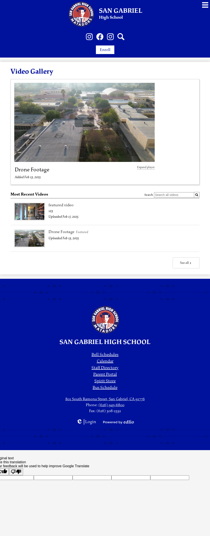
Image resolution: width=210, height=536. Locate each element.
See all (186, 263)
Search (148, 195)
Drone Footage (32, 169)
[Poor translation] (16, 471)
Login (86, 422)
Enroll (105, 49)
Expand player (146, 167)
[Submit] (196, 194)
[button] (84, 122)
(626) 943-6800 (111, 405)
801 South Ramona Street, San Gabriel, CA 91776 (105, 399)
